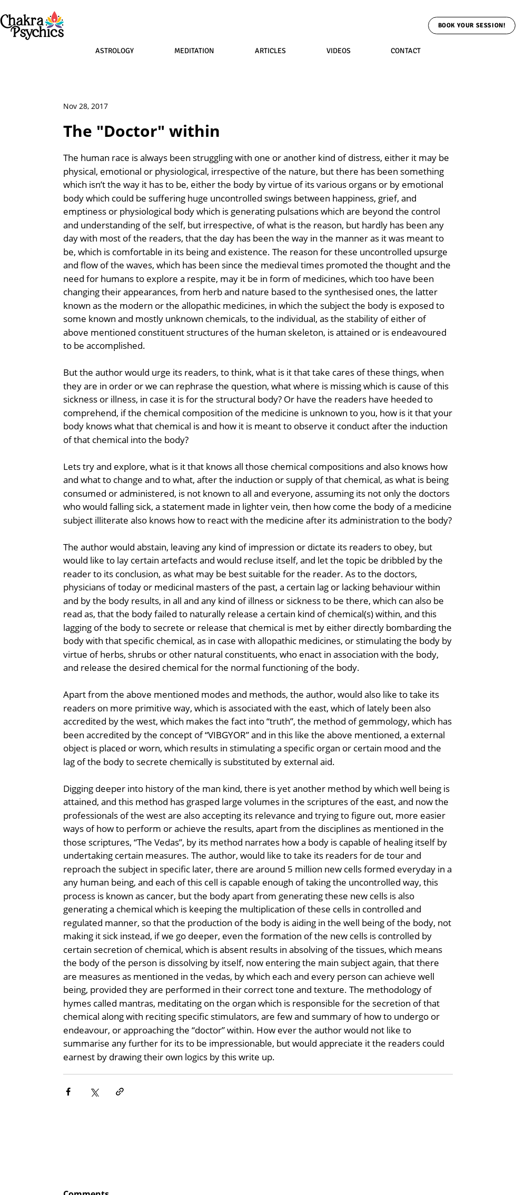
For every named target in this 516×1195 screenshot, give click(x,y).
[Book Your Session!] (471, 25)
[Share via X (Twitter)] (94, 1092)
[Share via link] (120, 1092)
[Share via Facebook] (68, 1092)
